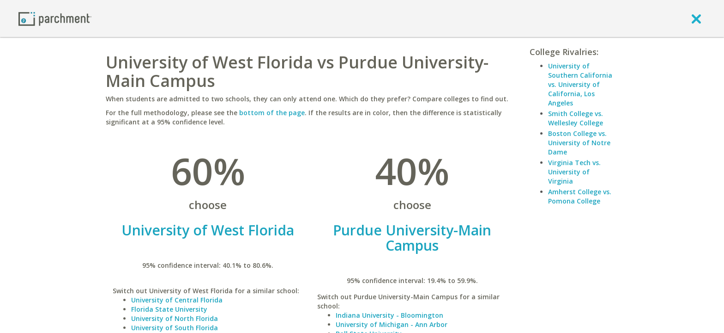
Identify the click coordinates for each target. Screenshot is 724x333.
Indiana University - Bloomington (389, 315)
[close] (696, 18)
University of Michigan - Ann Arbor (391, 324)
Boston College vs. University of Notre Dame (579, 142)
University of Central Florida (177, 300)
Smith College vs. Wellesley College (575, 118)
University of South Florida (174, 327)
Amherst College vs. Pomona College (579, 196)
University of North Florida (174, 318)
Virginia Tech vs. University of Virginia (574, 171)
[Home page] (54, 18)
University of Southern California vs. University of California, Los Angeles (580, 84)
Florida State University (169, 309)
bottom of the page (272, 112)
